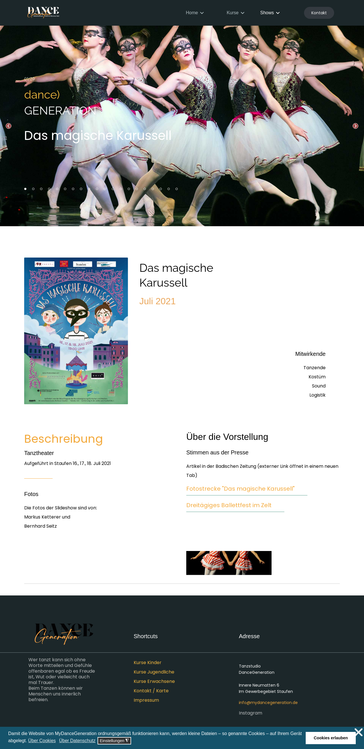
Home (192, 12)
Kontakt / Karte (151, 690)
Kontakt (319, 13)
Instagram (250, 713)
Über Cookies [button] (42, 740)
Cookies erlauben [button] (331, 738)
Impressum (146, 700)
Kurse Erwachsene (154, 681)
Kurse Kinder (148, 662)
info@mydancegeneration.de (268, 702)
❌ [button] (358, 732)
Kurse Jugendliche (154, 672)
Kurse (233, 12)
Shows (267, 12)
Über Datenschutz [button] (77, 740)
